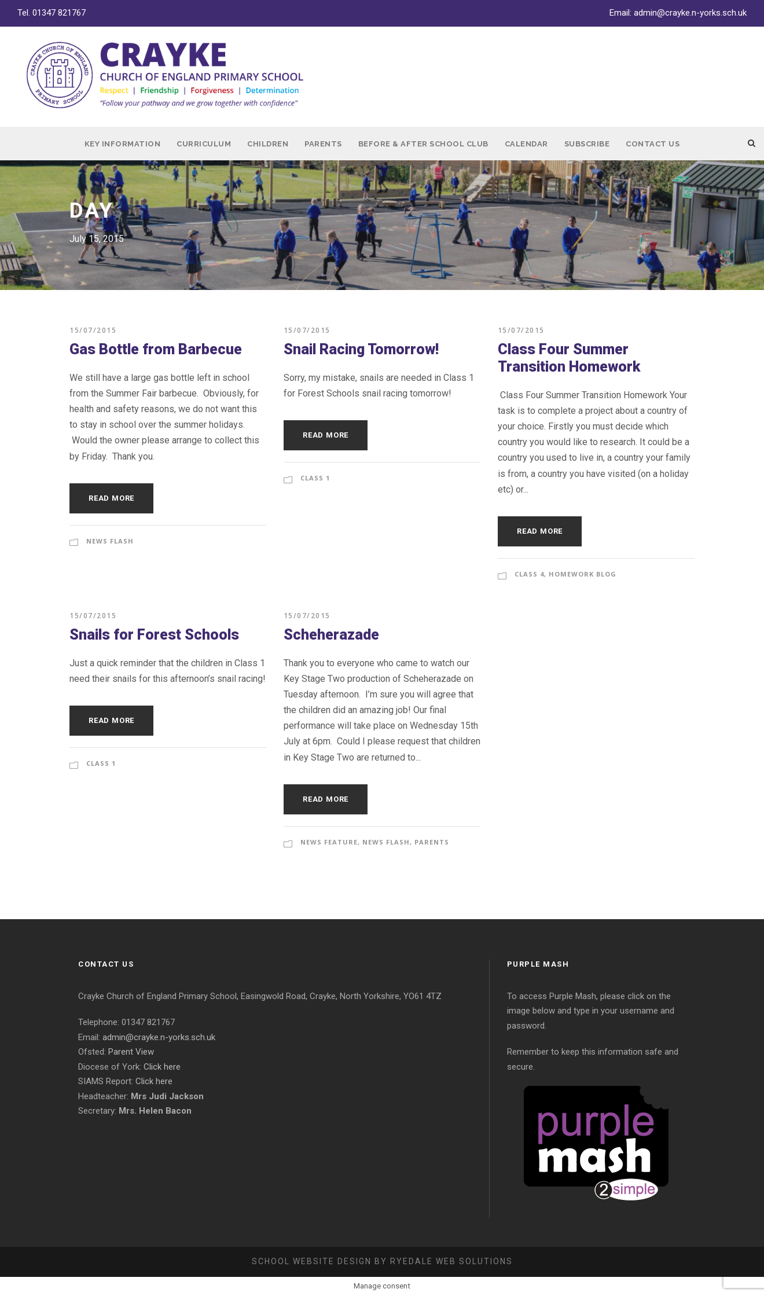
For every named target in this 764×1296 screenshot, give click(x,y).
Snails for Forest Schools (154, 634)
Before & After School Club (423, 143)
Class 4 (529, 574)
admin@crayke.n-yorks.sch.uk (690, 13)
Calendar (526, 143)
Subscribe (587, 143)
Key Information (123, 143)
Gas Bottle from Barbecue (155, 349)
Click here (162, 1067)
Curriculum (204, 143)
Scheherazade (331, 634)
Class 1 (315, 477)
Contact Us (652, 143)
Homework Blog (582, 574)
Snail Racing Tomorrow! (361, 349)
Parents (323, 143)
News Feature (329, 842)
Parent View (131, 1052)
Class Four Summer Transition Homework (569, 358)
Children (267, 143)
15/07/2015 (92, 330)
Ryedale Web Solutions (451, 1261)
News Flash (110, 541)
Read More (111, 498)
